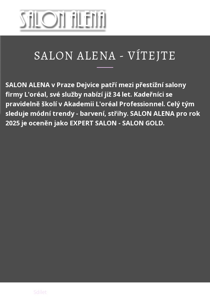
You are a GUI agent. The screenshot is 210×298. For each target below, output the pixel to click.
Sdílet (40, 292)
